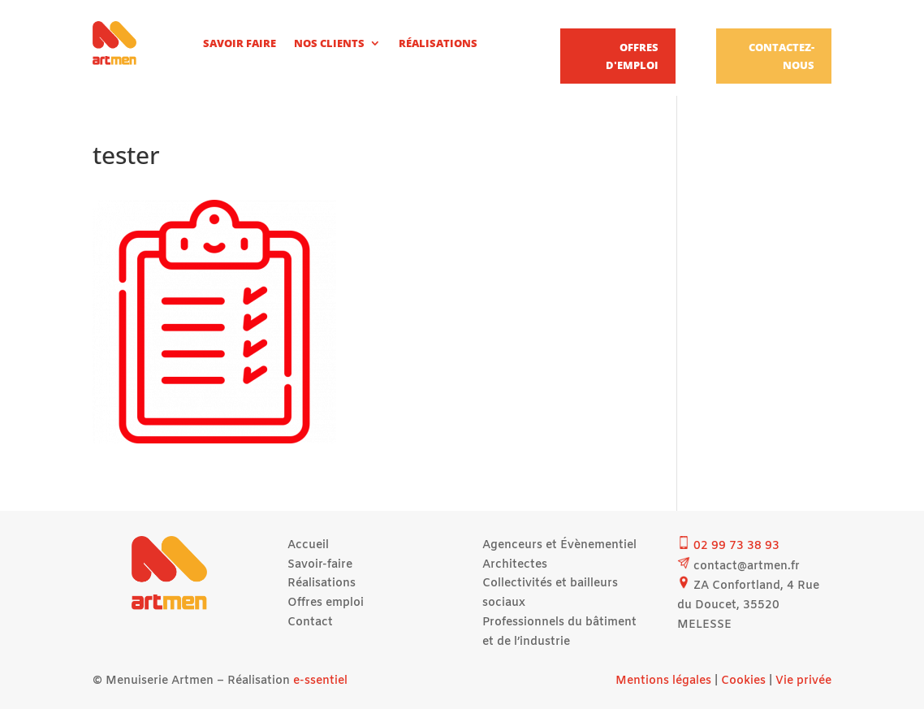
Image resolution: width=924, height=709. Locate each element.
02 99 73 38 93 (736, 546)
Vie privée (803, 681)
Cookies (743, 681)
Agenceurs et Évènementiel (559, 545)
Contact (310, 622)
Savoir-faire (319, 565)
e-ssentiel (320, 681)
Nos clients (329, 43)
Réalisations (438, 43)
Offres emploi (325, 603)
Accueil (308, 545)
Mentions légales (663, 681)
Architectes (514, 565)
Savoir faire (239, 43)
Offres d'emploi (632, 56)
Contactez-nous (781, 56)
